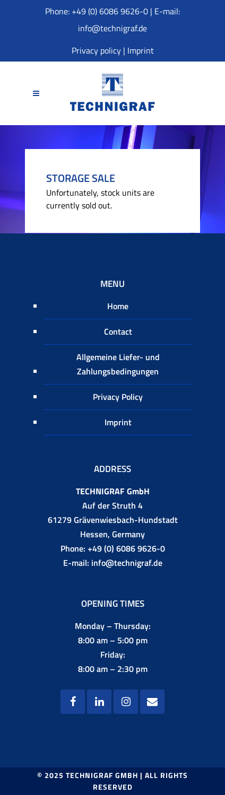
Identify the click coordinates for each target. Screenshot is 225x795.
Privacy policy (96, 50)
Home (117, 306)
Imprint (140, 50)
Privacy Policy (118, 396)
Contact (118, 331)
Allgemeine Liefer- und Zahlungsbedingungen (118, 364)
